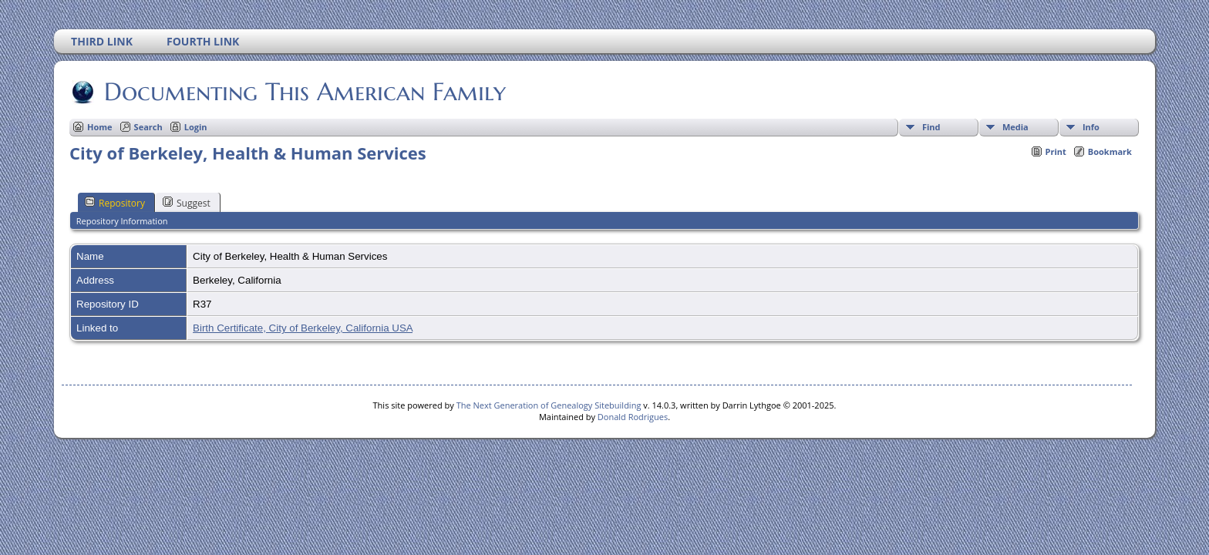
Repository (115, 203)
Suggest (186, 203)
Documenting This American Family (304, 91)
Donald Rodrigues (633, 416)
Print (1056, 151)
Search (148, 127)
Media (1015, 127)
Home (100, 127)
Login (195, 127)
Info (1091, 127)
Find (931, 127)
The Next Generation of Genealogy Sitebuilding (549, 405)
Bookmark (1110, 151)
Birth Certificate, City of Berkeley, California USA (303, 328)
